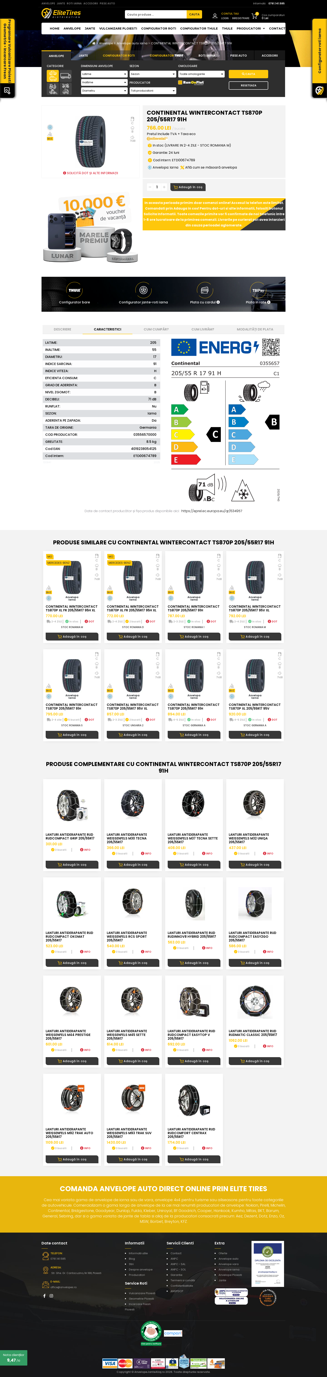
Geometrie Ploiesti (141, 1299)
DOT (89, 621)
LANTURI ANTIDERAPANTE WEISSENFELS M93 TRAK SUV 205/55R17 (129, 1133)
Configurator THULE (199, 28)
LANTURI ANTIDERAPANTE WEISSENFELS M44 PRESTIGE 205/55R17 (68, 1035)
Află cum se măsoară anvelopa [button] (208, 167)
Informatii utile (138, 1253)
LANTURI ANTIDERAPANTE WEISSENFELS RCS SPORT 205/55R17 (127, 936)
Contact (277, 28)
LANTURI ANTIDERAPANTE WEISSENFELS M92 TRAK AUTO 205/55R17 (69, 1133)
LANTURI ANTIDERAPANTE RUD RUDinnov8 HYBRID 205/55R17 (192, 935)
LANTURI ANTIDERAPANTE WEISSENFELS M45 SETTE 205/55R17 (127, 1035)
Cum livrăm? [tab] (202, 329)
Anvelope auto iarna (132, 43)
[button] (205, 294)
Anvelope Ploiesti (230, 1275)
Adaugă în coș (188, 187)
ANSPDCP (177, 1291)
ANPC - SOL (178, 1269)
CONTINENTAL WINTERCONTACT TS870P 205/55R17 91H (191, 43)
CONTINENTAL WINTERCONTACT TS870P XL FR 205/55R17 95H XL (72, 608)
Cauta (248, 74)
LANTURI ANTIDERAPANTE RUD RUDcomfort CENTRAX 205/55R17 (191, 1133)
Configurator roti (158, 28)
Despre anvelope (141, 1269)
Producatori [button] (251, 28)
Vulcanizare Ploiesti (118, 28)
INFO (85, 850)
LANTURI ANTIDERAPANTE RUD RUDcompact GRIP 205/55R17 (70, 836)
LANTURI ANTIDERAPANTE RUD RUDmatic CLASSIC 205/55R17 (253, 1033)
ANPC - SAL (178, 1264)
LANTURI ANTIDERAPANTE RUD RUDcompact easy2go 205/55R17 (252, 936)
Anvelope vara (229, 1264)
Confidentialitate (182, 1286)
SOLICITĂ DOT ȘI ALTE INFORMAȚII (90, 173)
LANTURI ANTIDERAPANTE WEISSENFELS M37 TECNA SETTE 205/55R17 (193, 838)
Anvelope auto (229, 1259)
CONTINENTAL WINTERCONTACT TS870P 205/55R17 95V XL (255, 608)
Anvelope (72, 28)
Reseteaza (248, 85)
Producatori (137, 1275)
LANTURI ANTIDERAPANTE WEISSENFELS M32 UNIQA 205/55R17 (249, 838)
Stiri (131, 1264)
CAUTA (194, 14)
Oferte (223, 1253)
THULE (227, 28)
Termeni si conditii (183, 1280)
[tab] (56, 55)
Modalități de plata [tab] (255, 329)
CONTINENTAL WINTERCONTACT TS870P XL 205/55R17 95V (255, 707)
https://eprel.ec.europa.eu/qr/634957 (211, 511)
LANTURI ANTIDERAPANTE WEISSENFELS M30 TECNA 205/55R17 (127, 838)
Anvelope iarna (229, 1269)
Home (54, 28)
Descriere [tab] (62, 329)
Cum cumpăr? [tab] (156, 329)
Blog (132, 1259)
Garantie (176, 1275)
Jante (90, 28)
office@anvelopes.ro (63, 1287)
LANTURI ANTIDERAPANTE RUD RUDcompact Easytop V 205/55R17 (191, 1035)
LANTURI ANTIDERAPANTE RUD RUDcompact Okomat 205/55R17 (69, 936)
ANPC (174, 1259)
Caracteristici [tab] (107, 329)
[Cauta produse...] (156, 14)
